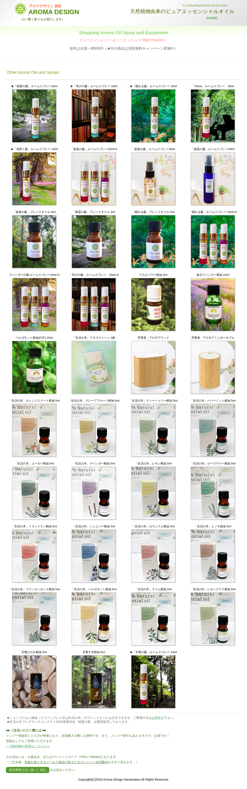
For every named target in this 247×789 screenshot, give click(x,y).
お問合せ (158, 717)
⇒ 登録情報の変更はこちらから (28, 746)
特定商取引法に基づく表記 (27, 770)
